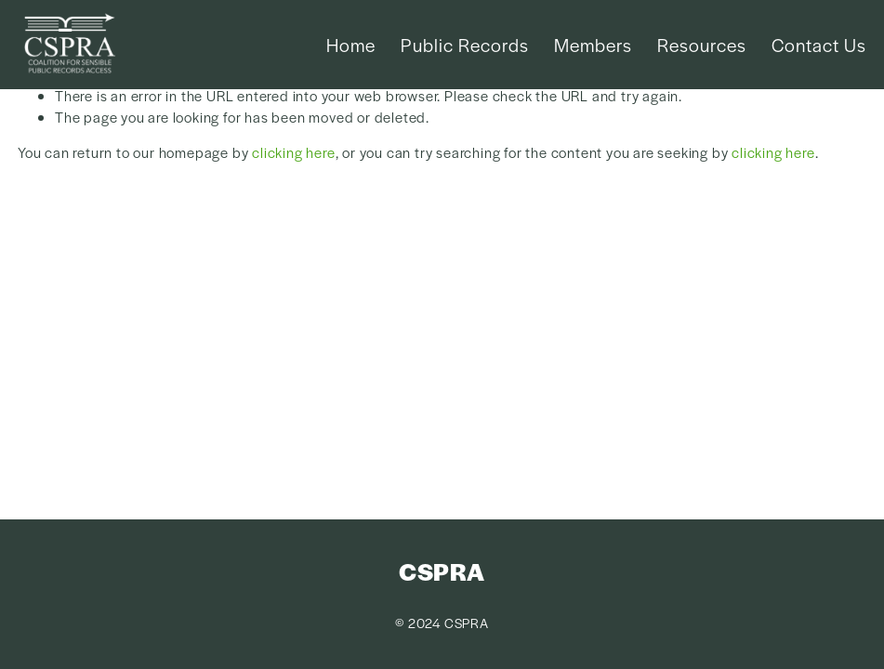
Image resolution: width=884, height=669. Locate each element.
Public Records (465, 45)
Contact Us (819, 45)
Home (351, 45)
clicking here (293, 152)
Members (593, 45)
